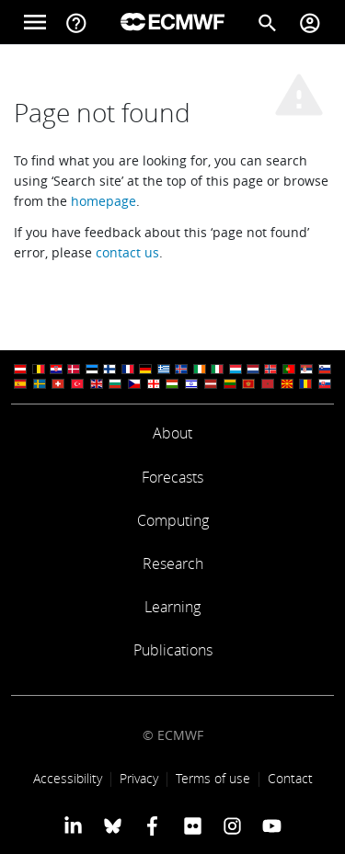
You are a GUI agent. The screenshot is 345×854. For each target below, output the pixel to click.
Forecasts (172, 477)
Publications (173, 650)
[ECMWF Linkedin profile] (72, 825)
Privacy (139, 778)
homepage (103, 201)
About (172, 433)
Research (173, 563)
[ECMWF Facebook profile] (152, 825)
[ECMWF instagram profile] (232, 825)
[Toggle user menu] (310, 22)
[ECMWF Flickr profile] (193, 825)
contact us (127, 252)
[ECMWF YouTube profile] (272, 825)
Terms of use (213, 778)
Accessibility (67, 778)
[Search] (268, 22)
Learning (172, 607)
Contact (290, 778)
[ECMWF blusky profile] (112, 825)
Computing (173, 520)
